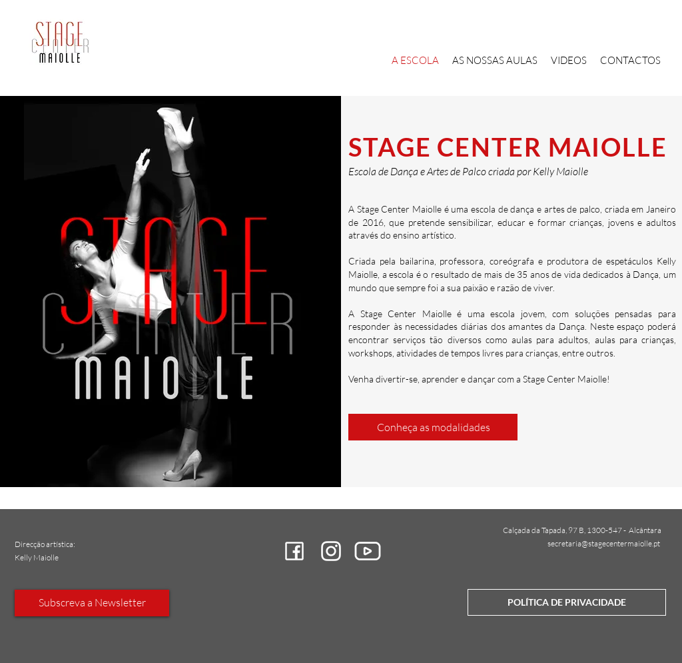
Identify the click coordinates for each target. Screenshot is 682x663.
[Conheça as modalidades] (432, 427)
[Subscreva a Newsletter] (92, 603)
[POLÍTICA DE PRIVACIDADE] (567, 602)
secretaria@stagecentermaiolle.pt (603, 543)
